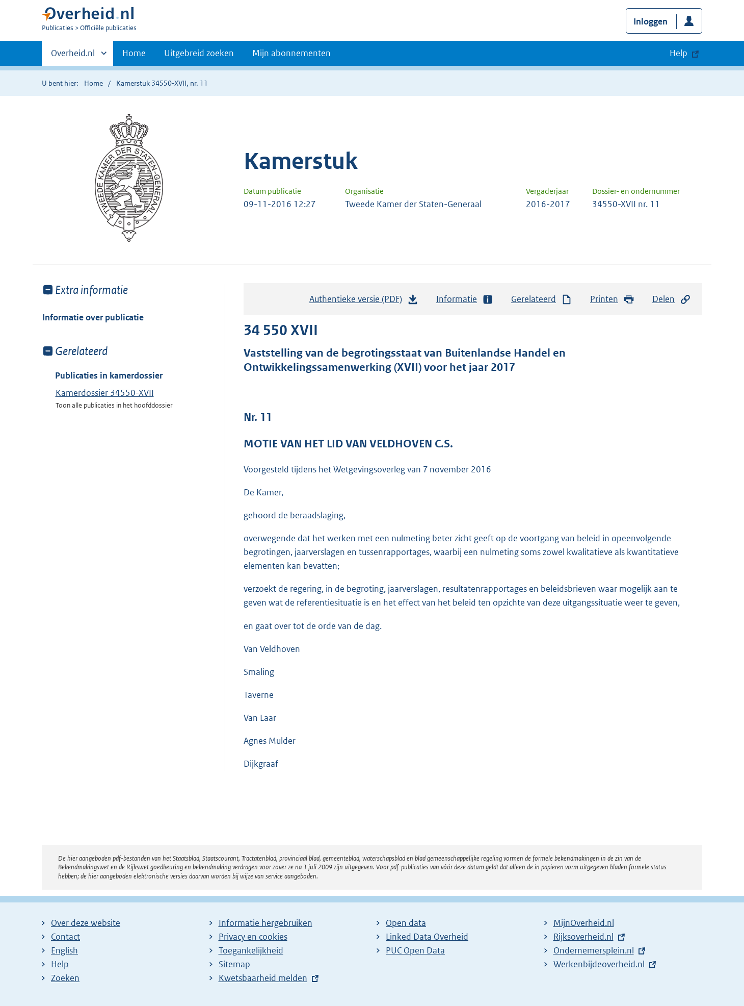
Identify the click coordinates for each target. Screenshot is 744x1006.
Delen (671, 299)
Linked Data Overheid (427, 936)
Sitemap (234, 964)
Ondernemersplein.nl (593, 950)
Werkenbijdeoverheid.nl (599, 964)
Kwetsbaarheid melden (263, 978)
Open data (406, 922)
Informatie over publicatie (93, 317)
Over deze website (85, 922)
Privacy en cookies (253, 936)
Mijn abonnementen (291, 53)
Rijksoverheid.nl (583, 936)
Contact (65, 936)
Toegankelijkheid (251, 950)
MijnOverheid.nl (583, 922)
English (64, 950)
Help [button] (678, 53)
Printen (612, 299)
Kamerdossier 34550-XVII (105, 392)
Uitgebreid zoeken (199, 53)
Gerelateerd (541, 299)
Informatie (464, 299)
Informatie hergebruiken (265, 922)
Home (134, 53)
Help (60, 964)
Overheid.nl (73, 56)
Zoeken (65, 978)
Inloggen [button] (650, 21)
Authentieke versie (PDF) (363, 301)
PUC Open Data (415, 950)
